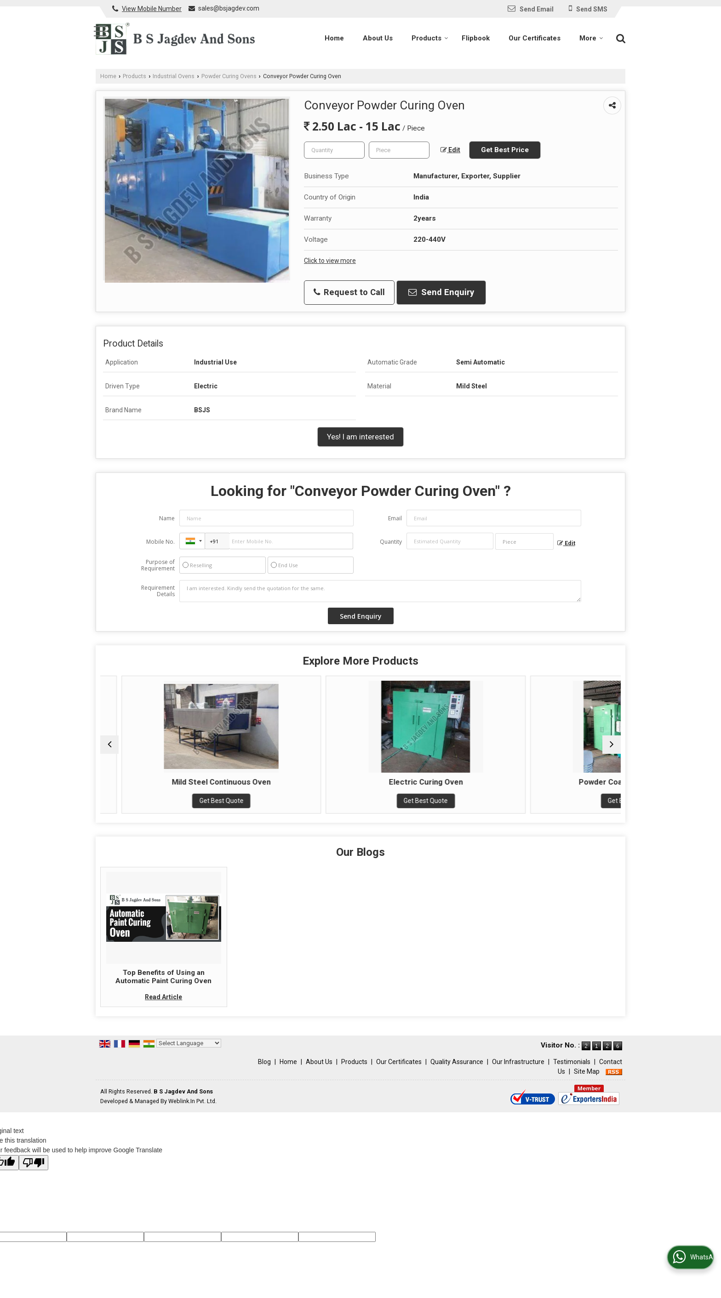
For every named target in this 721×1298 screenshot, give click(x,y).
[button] (152, 8)
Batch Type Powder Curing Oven (163, 786)
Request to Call (349, 292)
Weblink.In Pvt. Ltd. (192, 1110)
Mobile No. (160, 542)
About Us (378, 38)
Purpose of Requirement (158, 565)
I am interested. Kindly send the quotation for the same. (380, 591)
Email (395, 518)
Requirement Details (158, 591)
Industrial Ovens (174, 76)
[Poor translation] (33, 1171)
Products (430, 38)
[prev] (109, 749)
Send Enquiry (441, 292)
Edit (450, 150)
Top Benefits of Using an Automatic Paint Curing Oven (163, 986)
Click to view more (330, 260)
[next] (611, 749)
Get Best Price (505, 150)
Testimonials (571, 1071)
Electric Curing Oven (426, 781)
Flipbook (476, 38)
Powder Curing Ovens (229, 76)
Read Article (163, 1006)
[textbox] (399, 150)
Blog (264, 1071)
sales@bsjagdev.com (228, 8)
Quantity (391, 542)
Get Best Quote (163, 810)
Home (334, 38)
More (591, 38)
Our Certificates (535, 38)
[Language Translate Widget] (188, 1052)
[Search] (619, 37)
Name (167, 518)
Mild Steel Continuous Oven (294, 781)
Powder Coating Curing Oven (557, 781)
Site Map (587, 1080)
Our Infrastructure (518, 1071)
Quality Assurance (456, 1071)
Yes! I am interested (360, 436)
